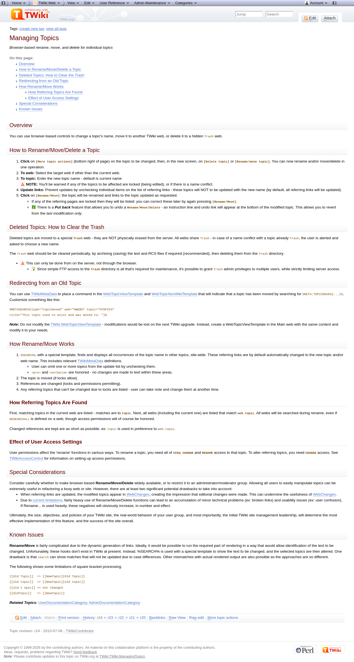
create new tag (32, 29)
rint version (68, 613)
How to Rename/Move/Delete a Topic (50, 69)
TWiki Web (47, 3)
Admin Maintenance (152, 3)
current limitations (47, 496)
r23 (110, 613)
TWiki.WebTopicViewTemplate (76, 322)
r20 (143, 613)
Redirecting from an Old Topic (43, 81)
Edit (89, 3)
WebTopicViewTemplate (123, 292)
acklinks (157, 613)
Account (316, 3)
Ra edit (196, 613)
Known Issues (30, 109)
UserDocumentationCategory (62, 598)
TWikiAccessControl (26, 454)
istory (89, 613)
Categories (186, 3)
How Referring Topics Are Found (55, 92)
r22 (121, 613)
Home (19, 3)
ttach (35, 613)
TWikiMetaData (44, 292)
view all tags (56, 29)
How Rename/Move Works (41, 86)
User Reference (115, 3)
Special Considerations (38, 103)
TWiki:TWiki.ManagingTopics (122, 652)
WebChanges (138, 490)
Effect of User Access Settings (53, 98)
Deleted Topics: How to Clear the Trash (51, 75)
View (73, 3)
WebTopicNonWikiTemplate (174, 292)
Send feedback (85, 647)
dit (21, 613)
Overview (27, 64)
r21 (132, 613)
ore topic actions (222, 613)
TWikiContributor (80, 626)
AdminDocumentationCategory (114, 598)
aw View (177, 613)
